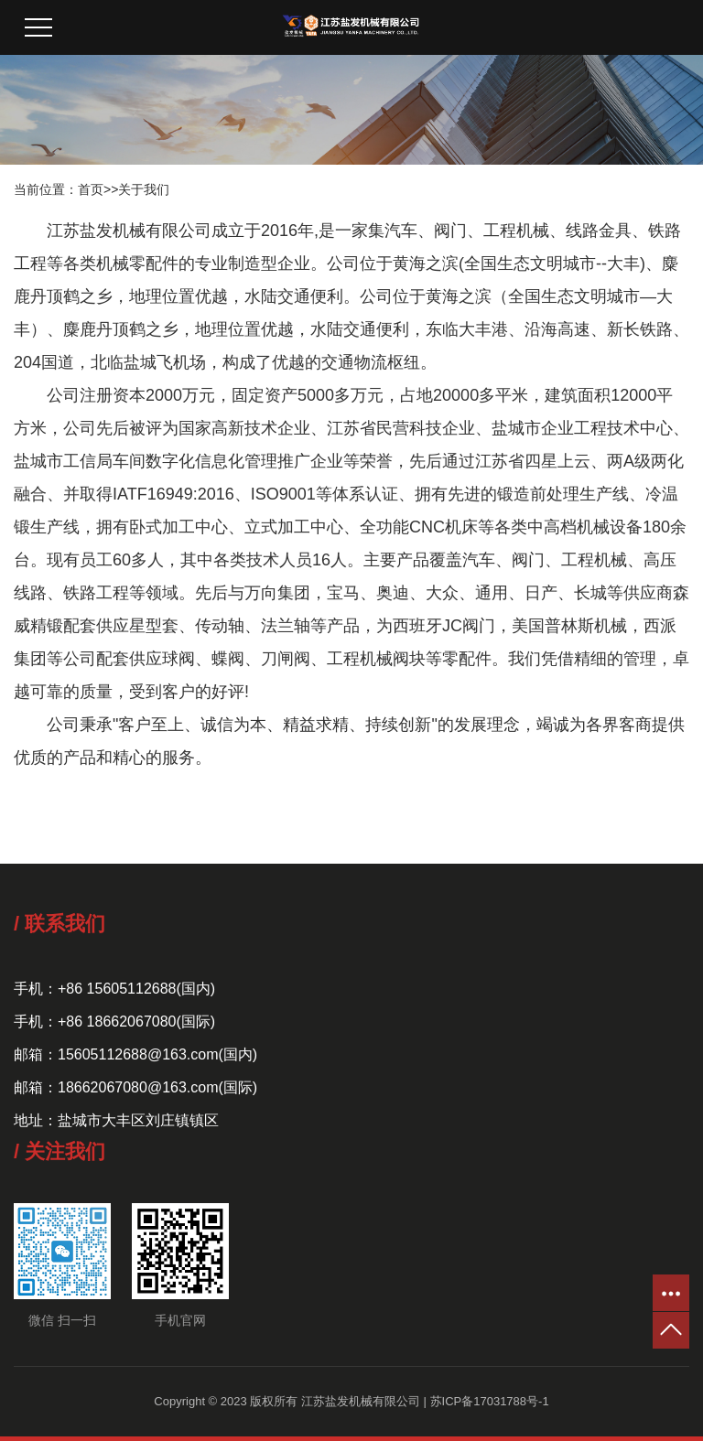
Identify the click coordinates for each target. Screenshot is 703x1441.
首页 (90, 189)
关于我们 (143, 189)
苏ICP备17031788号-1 (489, 1401)
